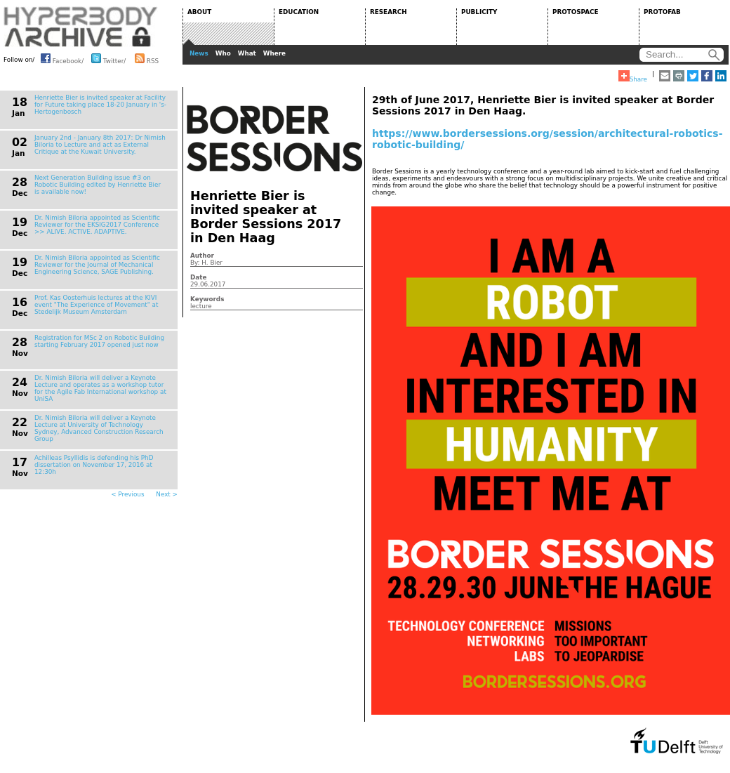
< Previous (127, 494)
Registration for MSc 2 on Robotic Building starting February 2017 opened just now (99, 341)
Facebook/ (62, 58)
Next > (167, 494)
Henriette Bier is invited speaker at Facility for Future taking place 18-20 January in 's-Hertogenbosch (100, 104)
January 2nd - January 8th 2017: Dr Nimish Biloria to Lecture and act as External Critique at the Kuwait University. (100, 144)
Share (632, 76)
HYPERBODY (81, 26)
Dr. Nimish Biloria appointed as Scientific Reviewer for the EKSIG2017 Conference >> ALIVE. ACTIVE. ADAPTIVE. (97, 224)
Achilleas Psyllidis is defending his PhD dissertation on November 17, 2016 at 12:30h (93, 464)
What (247, 53)
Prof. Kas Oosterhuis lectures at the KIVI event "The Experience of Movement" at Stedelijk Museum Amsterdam (96, 304)
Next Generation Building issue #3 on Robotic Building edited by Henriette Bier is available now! (97, 184)
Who (223, 53)
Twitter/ (108, 58)
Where (274, 53)
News (199, 53)
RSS (147, 58)
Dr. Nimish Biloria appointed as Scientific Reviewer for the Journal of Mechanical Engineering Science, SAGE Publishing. (97, 264)
